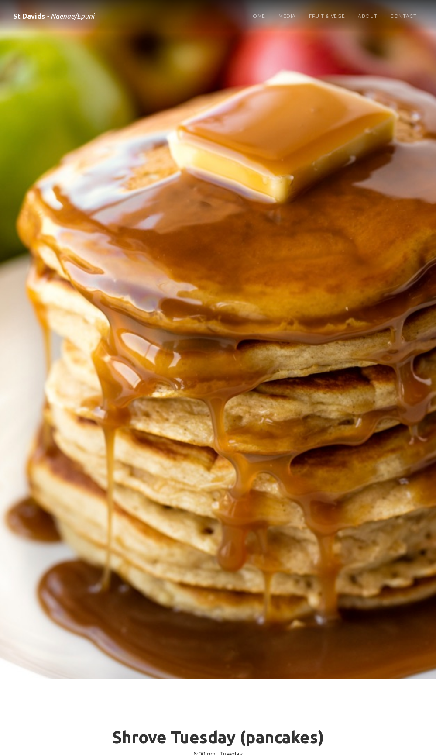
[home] (53, 14)
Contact (403, 16)
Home (257, 16)
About (367, 16)
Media (287, 16)
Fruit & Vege (327, 16)
